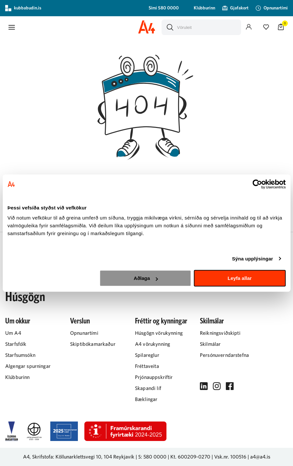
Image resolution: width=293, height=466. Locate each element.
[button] (11, 27)
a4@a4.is (260, 457)
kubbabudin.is (23, 8)
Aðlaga (146, 278)
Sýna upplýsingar (252, 258)
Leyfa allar (239, 278)
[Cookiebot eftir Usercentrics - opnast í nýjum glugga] (257, 184)
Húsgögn (25, 297)
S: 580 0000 (152, 457)
